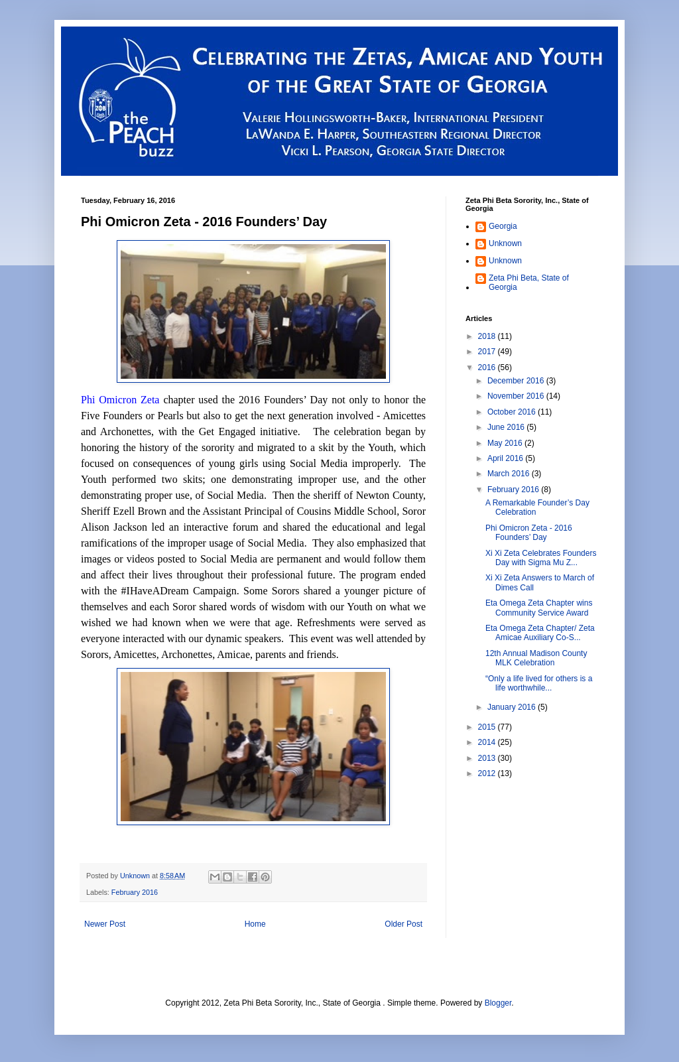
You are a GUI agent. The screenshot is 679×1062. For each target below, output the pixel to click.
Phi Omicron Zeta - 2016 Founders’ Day (528, 532)
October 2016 (512, 412)
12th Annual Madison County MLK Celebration (536, 658)
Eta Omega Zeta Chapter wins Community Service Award (538, 607)
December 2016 (516, 380)
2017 (488, 351)
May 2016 (506, 443)
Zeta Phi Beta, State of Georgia (529, 282)
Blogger (498, 1003)
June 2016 (506, 427)
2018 (488, 336)
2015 (488, 727)
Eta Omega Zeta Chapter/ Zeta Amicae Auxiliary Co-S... (540, 633)
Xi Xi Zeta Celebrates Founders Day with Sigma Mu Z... (540, 558)
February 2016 (134, 892)
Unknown (505, 243)
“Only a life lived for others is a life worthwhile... (538, 683)
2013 (488, 758)
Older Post (403, 924)
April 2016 (506, 458)
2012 (488, 773)
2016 (488, 367)
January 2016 (512, 707)
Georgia (503, 226)
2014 (488, 742)
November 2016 (516, 396)
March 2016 (509, 473)
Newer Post (104, 924)
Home (255, 924)
